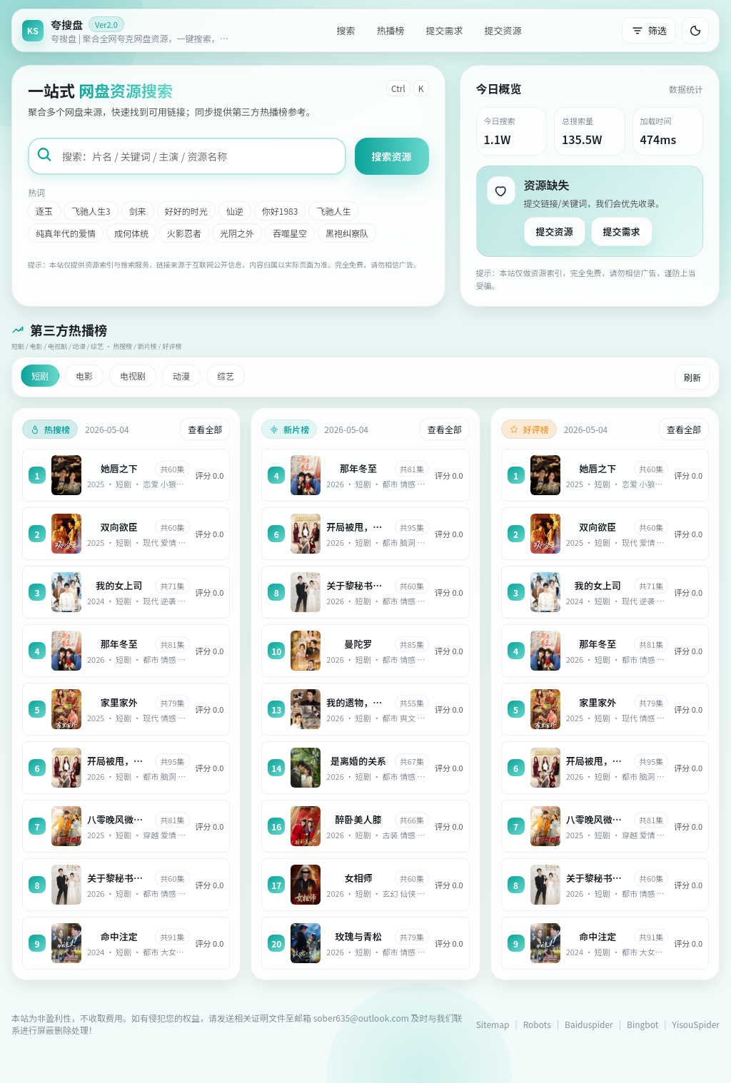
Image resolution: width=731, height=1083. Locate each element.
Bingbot (642, 1024)
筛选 (649, 30)
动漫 (181, 376)
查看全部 (205, 429)
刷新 (692, 377)
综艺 (225, 376)
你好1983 (280, 211)
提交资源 (503, 30)
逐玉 (44, 211)
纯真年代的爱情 (66, 233)
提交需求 (444, 30)
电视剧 (133, 376)
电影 (84, 376)
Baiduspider (589, 1024)
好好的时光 (186, 211)
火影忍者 (184, 233)
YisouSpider (696, 1024)
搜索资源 (392, 156)
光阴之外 (237, 233)
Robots (537, 1024)
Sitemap (493, 1024)
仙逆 (234, 211)
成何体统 (131, 233)
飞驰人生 (333, 211)
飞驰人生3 (91, 211)
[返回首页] (129, 30)
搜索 (345, 30)
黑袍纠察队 (347, 233)
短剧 (40, 376)
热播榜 (390, 30)
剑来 (137, 211)
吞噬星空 (290, 233)
